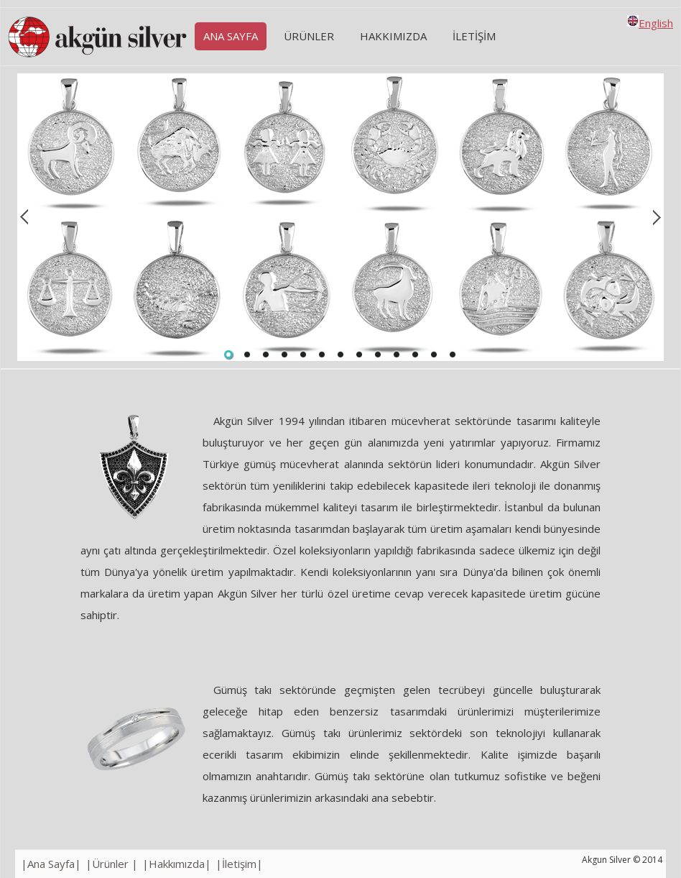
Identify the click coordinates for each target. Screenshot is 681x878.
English (650, 23)
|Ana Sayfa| (51, 863)
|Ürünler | (111, 863)
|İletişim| (239, 863)
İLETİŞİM (474, 36)
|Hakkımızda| (176, 863)
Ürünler (309, 36)
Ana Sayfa (230, 36)
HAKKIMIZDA (393, 36)
